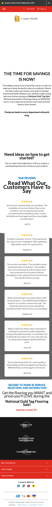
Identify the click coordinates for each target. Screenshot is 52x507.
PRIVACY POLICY (22, 505)
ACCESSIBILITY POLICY (36, 505)
